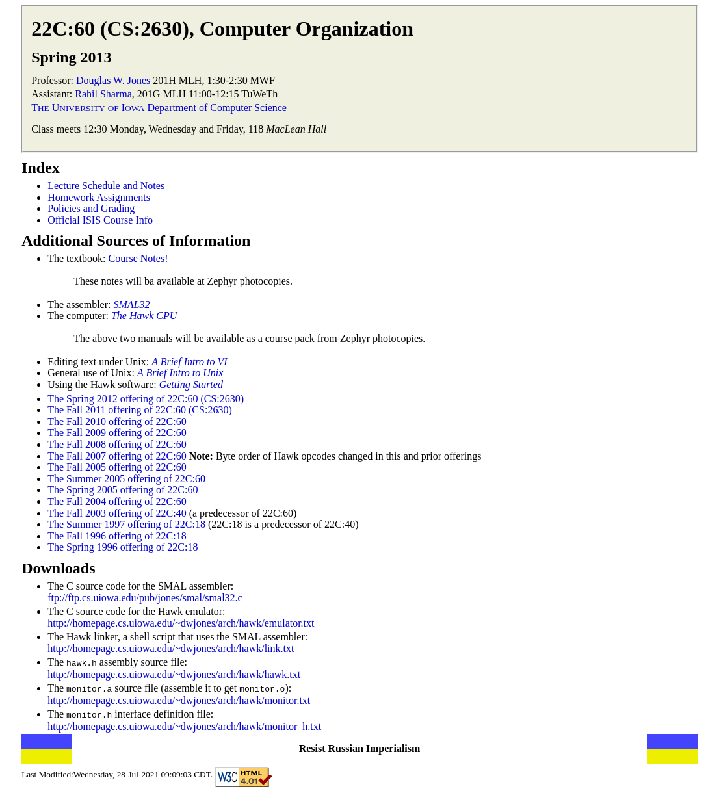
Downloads (58, 568)
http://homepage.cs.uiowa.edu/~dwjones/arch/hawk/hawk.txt (173, 673)
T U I (87, 107)
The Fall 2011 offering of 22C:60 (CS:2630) (139, 409)
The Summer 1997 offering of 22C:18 (126, 524)
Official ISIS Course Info (100, 220)
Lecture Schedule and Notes (105, 185)
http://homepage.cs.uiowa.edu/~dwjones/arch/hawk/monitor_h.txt (184, 724)
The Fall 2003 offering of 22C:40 (116, 513)
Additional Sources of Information (135, 240)
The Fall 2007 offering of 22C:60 (116, 455)
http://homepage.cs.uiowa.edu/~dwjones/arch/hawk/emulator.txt (180, 623)
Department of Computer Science (217, 107)
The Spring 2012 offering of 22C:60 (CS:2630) (145, 398)
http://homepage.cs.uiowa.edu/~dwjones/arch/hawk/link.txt (170, 648)
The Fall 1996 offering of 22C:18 (116, 535)
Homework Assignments (98, 197)
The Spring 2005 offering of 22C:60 (122, 489)
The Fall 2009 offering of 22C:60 (116, 432)
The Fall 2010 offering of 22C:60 (116, 421)
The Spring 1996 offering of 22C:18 (122, 546)
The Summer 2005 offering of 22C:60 (126, 478)
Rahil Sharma (103, 93)
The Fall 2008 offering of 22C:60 (116, 444)
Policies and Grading (91, 208)
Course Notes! (138, 258)
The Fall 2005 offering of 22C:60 (116, 467)
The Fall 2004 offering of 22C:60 (116, 501)
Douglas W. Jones (113, 80)
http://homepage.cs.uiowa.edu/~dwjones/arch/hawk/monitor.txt (178, 699)
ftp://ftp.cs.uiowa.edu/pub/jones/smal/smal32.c (144, 597)
